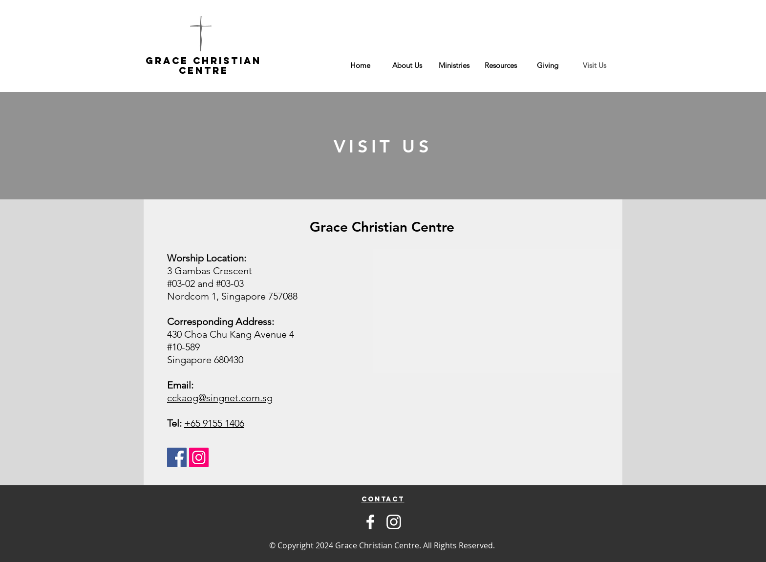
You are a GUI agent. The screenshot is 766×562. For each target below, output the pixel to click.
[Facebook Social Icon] (177, 457)
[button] (406, 65)
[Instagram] (394, 522)
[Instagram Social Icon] (199, 457)
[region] (383, 499)
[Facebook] (370, 522)
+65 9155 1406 (214, 423)
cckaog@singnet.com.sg (220, 398)
